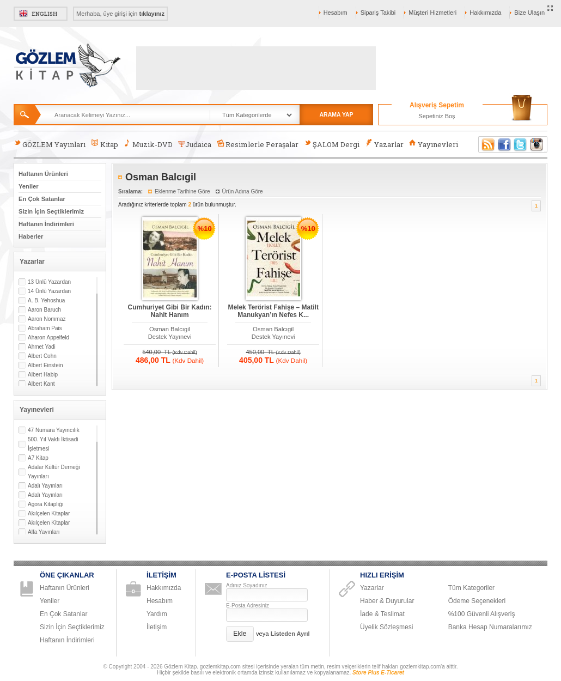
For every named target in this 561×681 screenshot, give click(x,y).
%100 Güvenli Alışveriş (481, 614)
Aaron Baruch (44, 310)
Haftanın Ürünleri (43, 174)
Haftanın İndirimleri (46, 224)
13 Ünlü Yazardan (49, 282)
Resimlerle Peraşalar (257, 144)
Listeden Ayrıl (290, 633)
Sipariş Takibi (378, 12)
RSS (486, 144)
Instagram (537, 144)
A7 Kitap (38, 458)
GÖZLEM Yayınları (50, 144)
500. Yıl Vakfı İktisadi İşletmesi (53, 444)
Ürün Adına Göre (242, 191)
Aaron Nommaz (46, 319)
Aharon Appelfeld (48, 337)
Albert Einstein (45, 365)
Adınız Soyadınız (246, 585)
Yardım (157, 614)
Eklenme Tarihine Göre (182, 191)
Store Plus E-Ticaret (378, 673)
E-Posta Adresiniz (247, 606)
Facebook (504, 144)
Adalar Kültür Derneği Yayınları (54, 471)
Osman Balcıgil (169, 329)
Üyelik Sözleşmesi (386, 627)
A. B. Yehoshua (46, 300)
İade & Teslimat (382, 614)
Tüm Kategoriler (471, 588)
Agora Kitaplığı (46, 504)
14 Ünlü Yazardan (49, 291)
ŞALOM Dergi (331, 144)
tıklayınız (151, 13)
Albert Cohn (42, 356)
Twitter (521, 144)
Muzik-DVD (148, 144)
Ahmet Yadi (42, 347)
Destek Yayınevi (170, 336)
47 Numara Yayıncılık (54, 430)
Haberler (31, 236)
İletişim (157, 627)
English (41, 14)
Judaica (194, 144)
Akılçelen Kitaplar (49, 513)
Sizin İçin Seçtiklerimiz (51, 211)
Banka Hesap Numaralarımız (490, 627)
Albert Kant (41, 384)
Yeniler (29, 186)
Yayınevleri (433, 144)
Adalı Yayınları (45, 486)
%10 (205, 228)
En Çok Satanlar (42, 199)
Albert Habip (43, 375)
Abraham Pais (45, 328)
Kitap (104, 144)
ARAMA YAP (336, 114)
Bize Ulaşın (529, 12)
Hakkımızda (485, 12)
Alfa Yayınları (44, 532)
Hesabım (335, 12)
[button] (240, 634)
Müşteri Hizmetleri (432, 12)
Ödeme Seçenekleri (476, 601)
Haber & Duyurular (387, 601)
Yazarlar (384, 144)
